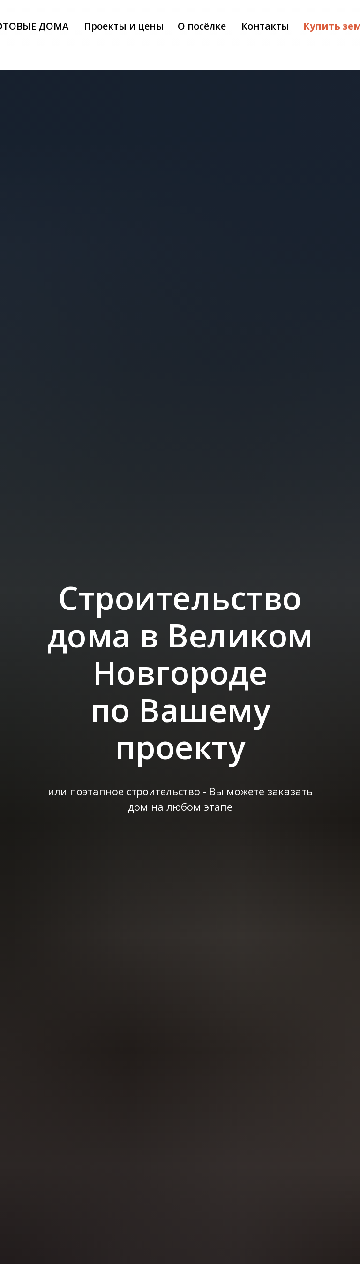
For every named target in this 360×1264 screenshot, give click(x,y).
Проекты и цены (124, 26)
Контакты (265, 26)
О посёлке (202, 26)
